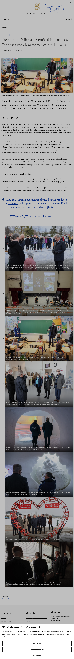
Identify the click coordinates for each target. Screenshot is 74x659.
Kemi (3, 599)
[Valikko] (5, 20)
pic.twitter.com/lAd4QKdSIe (38, 207)
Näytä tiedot (37, 655)
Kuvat (28, 621)
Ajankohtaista (11, 25)
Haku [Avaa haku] (68, 20)
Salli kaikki (37, 643)
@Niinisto (12, 203)
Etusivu (3, 25)
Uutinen (5, 35)
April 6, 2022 (45, 216)
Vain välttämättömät (37, 649)
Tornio (10, 599)
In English (70, 2)
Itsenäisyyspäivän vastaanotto (36, 618)
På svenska (60, 2)
